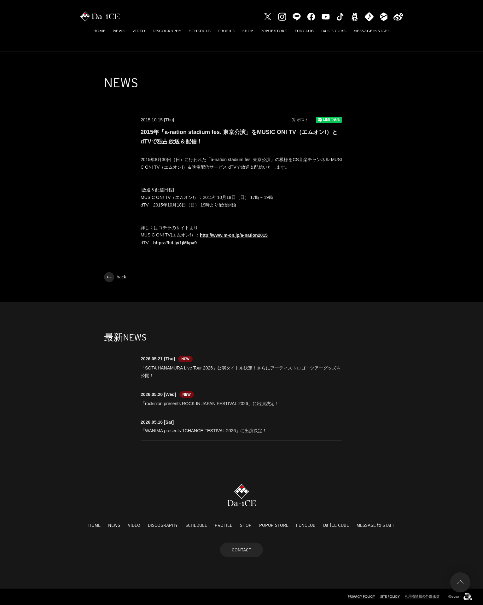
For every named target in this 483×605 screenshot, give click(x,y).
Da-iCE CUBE (333, 30)
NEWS (119, 30)
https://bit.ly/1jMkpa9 (175, 242)
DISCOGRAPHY (167, 30)
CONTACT (241, 549)
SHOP (247, 30)
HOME (99, 30)
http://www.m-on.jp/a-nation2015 (234, 235)
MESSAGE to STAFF (371, 30)
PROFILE (226, 30)
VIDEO (138, 30)
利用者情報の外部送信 (422, 596)
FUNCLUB (304, 30)
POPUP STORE (273, 30)
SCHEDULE (200, 30)
